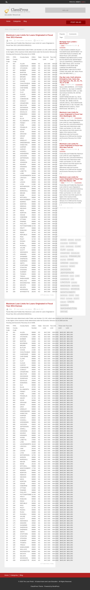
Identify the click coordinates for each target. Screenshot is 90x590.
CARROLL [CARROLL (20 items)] (73, 243)
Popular (62, 34)
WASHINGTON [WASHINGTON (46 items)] (69, 308)
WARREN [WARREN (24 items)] (64, 305)
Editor (10, 40)
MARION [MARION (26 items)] (75, 286)
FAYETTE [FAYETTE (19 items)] (64, 256)
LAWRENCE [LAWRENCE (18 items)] (65, 279)
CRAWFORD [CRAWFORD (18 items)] (65, 253)
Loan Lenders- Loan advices (24, 40)
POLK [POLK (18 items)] (63, 298)
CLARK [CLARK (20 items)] (78, 246)
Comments (72, 34)
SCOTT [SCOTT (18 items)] (76, 298)
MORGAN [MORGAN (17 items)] (64, 295)
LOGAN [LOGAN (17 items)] (74, 282)
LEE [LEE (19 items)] (72, 279)
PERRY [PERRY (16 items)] (71, 295)
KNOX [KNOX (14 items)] (72, 276)
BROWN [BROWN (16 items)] (71, 240)
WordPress (55, 586)
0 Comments (79, 84)
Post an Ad (76, 22)
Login (82, 2)
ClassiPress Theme (37, 586)
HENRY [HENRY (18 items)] (72, 266)
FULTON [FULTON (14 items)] (63, 260)
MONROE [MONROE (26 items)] (75, 289)
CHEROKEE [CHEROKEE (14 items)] (69, 246)
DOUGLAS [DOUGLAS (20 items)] (75, 253)
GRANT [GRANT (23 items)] (70, 260)
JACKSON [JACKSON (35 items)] (66, 269)
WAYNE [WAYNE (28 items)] (64, 312)
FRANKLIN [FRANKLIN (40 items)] (74, 256)
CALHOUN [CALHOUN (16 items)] (64, 243)
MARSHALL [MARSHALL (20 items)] (65, 289)
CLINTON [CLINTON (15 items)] (70, 250)
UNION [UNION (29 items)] (71, 302)
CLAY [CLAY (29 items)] (63, 250)
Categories (17, 21)
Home (8, 21)
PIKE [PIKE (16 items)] (77, 295)
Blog (25, 21)
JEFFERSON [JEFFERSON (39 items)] (67, 272)
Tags (61, 37)
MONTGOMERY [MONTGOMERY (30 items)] (68, 292)
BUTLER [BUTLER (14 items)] (78, 240)
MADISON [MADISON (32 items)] (65, 286)
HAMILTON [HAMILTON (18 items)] (74, 263)
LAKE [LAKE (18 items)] (77, 276)
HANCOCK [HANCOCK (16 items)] (64, 266)
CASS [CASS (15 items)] (62, 246)
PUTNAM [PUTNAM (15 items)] (69, 298)
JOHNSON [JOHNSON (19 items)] (64, 276)
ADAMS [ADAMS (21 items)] (63, 240)
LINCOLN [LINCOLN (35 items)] (65, 282)
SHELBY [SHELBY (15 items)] (63, 302)
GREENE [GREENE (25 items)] (64, 263)
